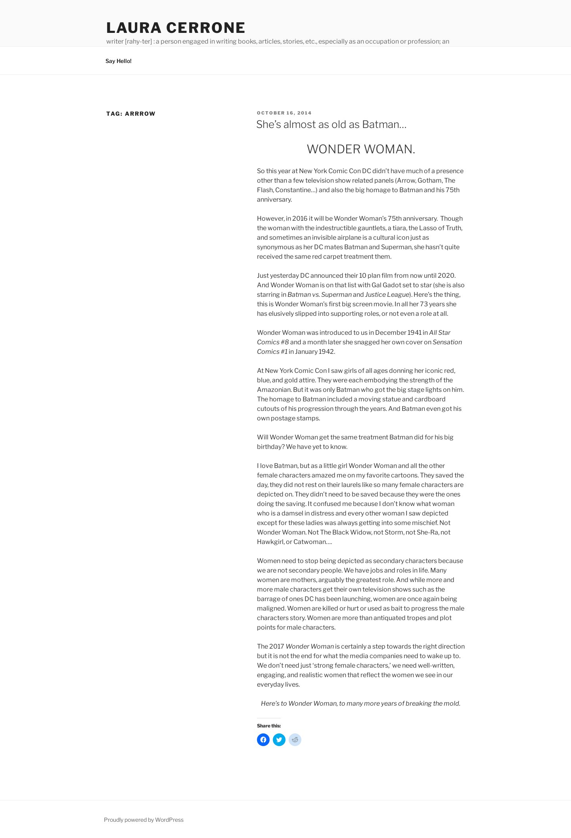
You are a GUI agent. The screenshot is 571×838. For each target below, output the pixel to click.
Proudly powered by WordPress (144, 819)
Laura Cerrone (176, 27)
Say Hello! (118, 60)
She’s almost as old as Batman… (331, 124)
